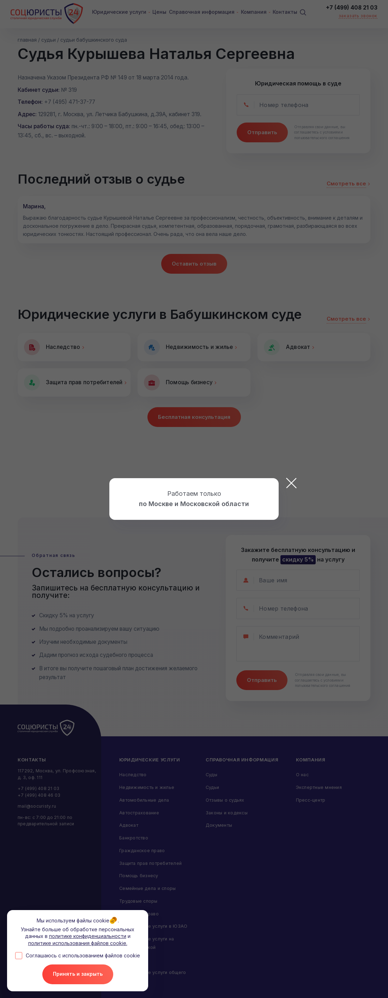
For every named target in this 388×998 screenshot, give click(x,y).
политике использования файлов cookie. (77, 945)
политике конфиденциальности (87, 938)
